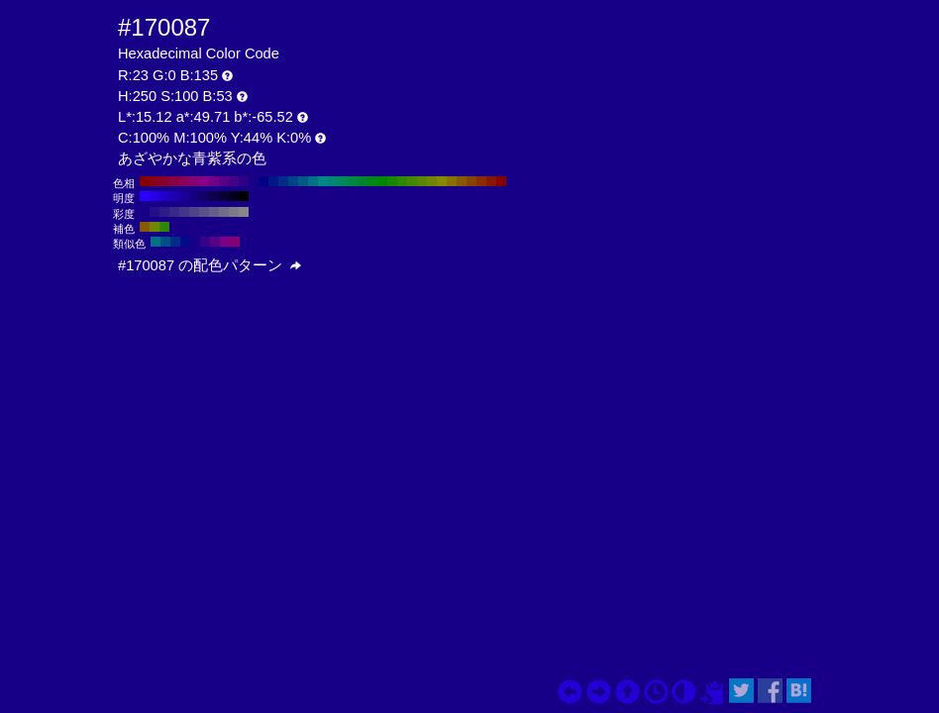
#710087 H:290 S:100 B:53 (214, 181)
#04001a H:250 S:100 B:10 (234, 196)
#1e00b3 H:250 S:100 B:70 (174, 196)
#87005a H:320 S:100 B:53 (184, 181)
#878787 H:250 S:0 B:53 (244, 212)
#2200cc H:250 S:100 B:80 (164, 196)
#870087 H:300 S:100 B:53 (204, 181)
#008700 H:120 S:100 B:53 (382, 181)
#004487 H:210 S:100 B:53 (293, 181)
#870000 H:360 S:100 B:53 (145, 181)
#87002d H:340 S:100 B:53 (164, 181)
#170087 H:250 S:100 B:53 (254, 181)
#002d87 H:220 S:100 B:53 (283, 181)
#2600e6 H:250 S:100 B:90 (154, 196)
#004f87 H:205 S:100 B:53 (165, 242)
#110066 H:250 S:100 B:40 (204, 196)
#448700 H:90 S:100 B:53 (412, 181)
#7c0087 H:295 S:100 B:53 (225, 242)
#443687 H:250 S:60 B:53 (184, 212)
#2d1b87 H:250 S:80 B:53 (164, 212)
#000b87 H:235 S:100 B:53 (185, 242)
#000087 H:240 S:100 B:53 (263, 181)
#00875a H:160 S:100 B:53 (343, 181)
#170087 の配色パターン (209, 265)
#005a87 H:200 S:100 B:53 (303, 181)
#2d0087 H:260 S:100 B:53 (244, 181)
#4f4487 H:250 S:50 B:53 (194, 212)
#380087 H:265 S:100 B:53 (205, 242)
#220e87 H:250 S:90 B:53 (154, 212)
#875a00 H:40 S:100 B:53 (462, 181)
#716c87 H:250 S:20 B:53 (224, 212)
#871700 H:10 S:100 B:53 (491, 181)
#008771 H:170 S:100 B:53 (333, 181)
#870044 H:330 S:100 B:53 (174, 181)
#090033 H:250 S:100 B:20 (224, 196)
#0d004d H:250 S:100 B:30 (214, 196)
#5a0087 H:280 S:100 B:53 (224, 181)
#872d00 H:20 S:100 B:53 (481, 181)
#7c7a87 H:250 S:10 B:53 (234, 212)
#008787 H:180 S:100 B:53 (323, 181)
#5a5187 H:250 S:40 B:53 (204, 212)
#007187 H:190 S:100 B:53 (313, 181)
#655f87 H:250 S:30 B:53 (214, 212)
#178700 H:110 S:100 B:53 (392, 181)
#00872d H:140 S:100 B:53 (362, 181)
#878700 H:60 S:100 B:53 (442, 181)
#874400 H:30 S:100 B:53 (471, 181)
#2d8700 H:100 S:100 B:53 (402, 181)
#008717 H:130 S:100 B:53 (372, 181)
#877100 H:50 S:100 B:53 (452, 181)
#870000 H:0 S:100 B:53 (501, 181)
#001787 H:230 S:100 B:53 (273, 181)
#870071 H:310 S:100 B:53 (194, 181)
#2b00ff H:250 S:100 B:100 (145, 196)
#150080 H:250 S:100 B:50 (194, 196)
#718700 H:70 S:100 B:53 (432, 181)
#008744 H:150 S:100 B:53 (353, 181)
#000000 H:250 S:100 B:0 (244, 196)
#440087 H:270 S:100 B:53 (234, 181)
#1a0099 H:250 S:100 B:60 (184, 196)
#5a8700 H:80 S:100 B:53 (422, 181)
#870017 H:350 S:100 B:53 (154, 181)
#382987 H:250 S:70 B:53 (174, 212)
